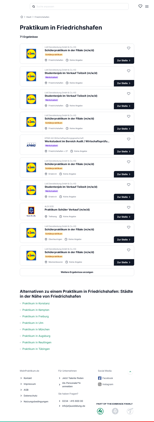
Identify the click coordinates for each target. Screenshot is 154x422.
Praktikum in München (36, 329)
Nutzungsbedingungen (36, 401)
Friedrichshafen (42, 17)
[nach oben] (130, 371)
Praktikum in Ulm (32, 322)
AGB (26, 389)
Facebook (106, 378)
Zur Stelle (124, 60)
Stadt (28, 17)
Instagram (106, 384)
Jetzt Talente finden (72, 378)
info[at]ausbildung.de (73, 405)
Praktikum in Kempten (35, 309)
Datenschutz (30, 395)
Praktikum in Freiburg (35, 316)
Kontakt (28, 378)
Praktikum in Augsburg (36, 335)
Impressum (30, 383)
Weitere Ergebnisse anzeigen (77, 272)
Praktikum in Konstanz (36, 303)
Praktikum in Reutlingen (36, 342)
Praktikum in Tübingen (36, 348)
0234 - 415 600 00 (72, 401)
